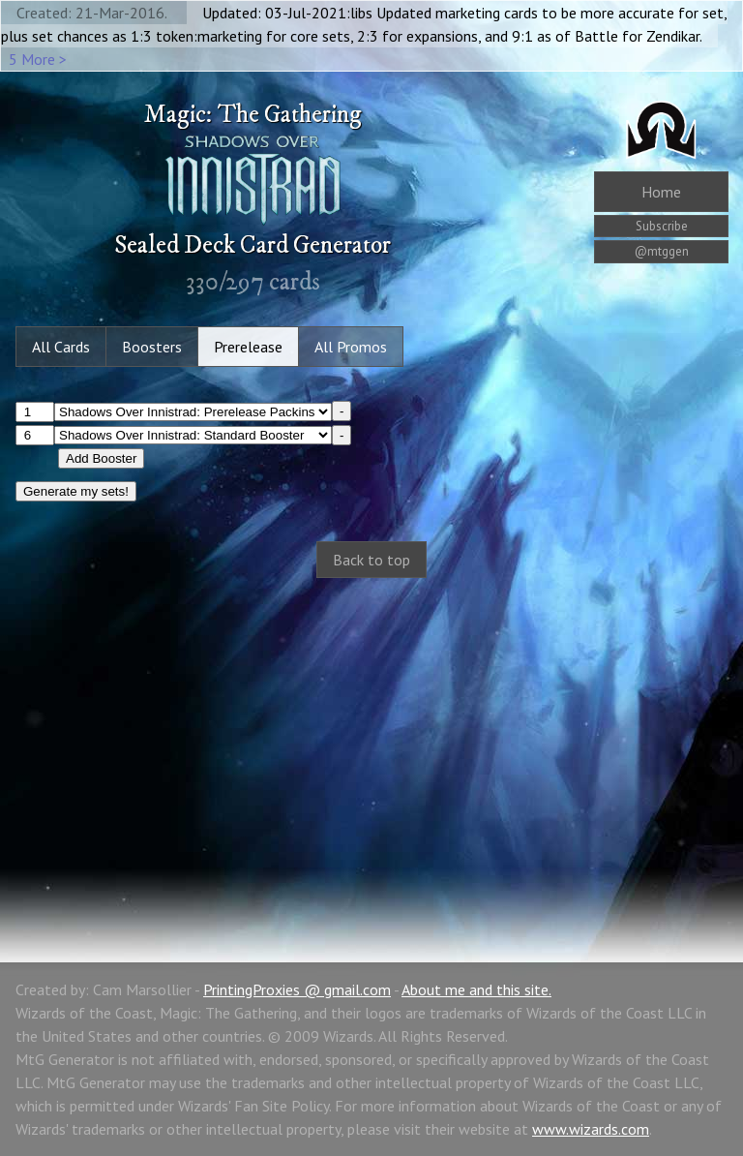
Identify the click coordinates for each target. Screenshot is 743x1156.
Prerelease (248, 346)
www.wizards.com (590, 1129)
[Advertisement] (371, 749)
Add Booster (101, 458)
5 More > (38, 59)
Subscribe (662, 226)
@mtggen (662, 251)
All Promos (350, 346)
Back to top (371, 559)
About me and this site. (476, 989)
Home (661, 191)
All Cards (61, 346)
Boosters (152, 346)
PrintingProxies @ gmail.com (297, 989)
